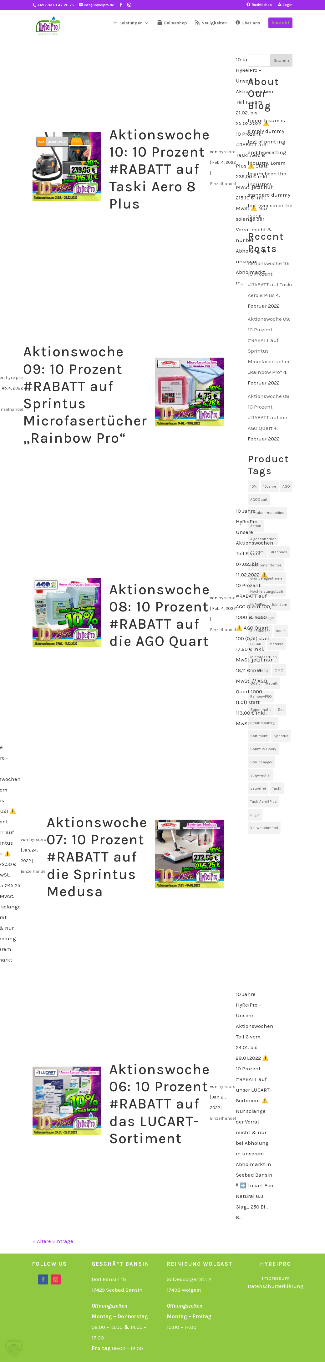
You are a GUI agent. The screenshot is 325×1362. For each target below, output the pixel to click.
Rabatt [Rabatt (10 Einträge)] (271, 683)
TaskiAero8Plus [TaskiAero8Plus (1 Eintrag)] (263, 801)
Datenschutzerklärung (275, 1286)
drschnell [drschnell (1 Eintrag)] (279, 552)
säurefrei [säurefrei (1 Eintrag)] (258, 788)
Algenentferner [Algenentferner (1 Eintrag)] (263, 539)
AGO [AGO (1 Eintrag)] (286, 486)
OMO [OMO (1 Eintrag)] (279, 670)
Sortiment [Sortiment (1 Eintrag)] (258, 736)
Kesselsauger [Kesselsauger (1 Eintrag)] (262, 618)
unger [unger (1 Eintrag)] (255, 814)
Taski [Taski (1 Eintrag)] (276, 788)
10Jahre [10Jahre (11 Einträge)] (269, 486)
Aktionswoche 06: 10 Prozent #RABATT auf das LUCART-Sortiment (159, 1104)
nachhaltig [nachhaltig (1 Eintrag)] (259, 670)
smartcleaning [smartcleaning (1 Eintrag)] (262, 723)
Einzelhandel (223, 183)
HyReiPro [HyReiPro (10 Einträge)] (257, 604)
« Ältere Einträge (53, 1241)
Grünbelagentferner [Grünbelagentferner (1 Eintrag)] (267, 578)
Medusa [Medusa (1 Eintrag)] (276, 644)
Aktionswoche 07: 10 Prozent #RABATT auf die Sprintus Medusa (97, 857)
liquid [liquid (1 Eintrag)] (281, 631)
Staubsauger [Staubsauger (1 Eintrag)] (261, 762)
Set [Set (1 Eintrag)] (281, 709)
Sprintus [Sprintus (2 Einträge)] (281, 736)
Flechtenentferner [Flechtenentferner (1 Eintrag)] (265, 565)
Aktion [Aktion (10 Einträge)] (255, 526)
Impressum (276, 1278)
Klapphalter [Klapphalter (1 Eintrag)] (260, 631)
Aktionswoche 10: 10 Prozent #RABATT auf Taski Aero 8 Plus (159, 169)
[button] (14, 1348)
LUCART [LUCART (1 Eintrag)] (256, 644)
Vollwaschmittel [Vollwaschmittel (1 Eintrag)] (264, 828)
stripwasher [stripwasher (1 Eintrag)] (260, 775)
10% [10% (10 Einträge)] (253, 486)
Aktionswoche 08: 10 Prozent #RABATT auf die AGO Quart (159, 615)
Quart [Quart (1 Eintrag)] (255, 683)
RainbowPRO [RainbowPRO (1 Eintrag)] (261, 696)
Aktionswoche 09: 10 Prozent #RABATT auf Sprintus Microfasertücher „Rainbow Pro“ (85, 394)
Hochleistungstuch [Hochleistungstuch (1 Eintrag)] (266, 591)
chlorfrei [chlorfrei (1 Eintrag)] (257, 552)
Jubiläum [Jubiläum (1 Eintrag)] (279, 604)
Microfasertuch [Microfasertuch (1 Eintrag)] (263, 657)
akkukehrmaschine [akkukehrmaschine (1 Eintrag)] (267, 512)
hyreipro (227, 151)
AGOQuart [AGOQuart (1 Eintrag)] (258, 499)
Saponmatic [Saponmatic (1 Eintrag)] (261, 709)
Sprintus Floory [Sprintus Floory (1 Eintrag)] (263, 749)
